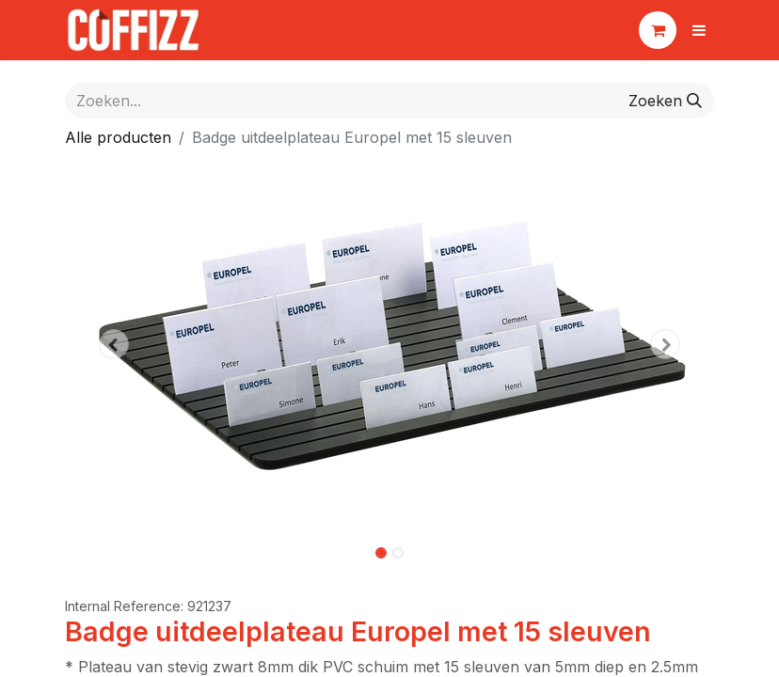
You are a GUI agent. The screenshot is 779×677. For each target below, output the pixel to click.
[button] (114, 344)
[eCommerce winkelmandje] (657, 30)
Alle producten (118, 137)
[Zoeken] (665, 100)
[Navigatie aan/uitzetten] (699, 30)
